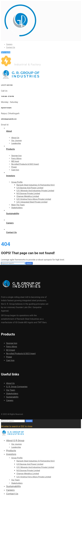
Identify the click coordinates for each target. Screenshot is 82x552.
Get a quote (5, 52)
